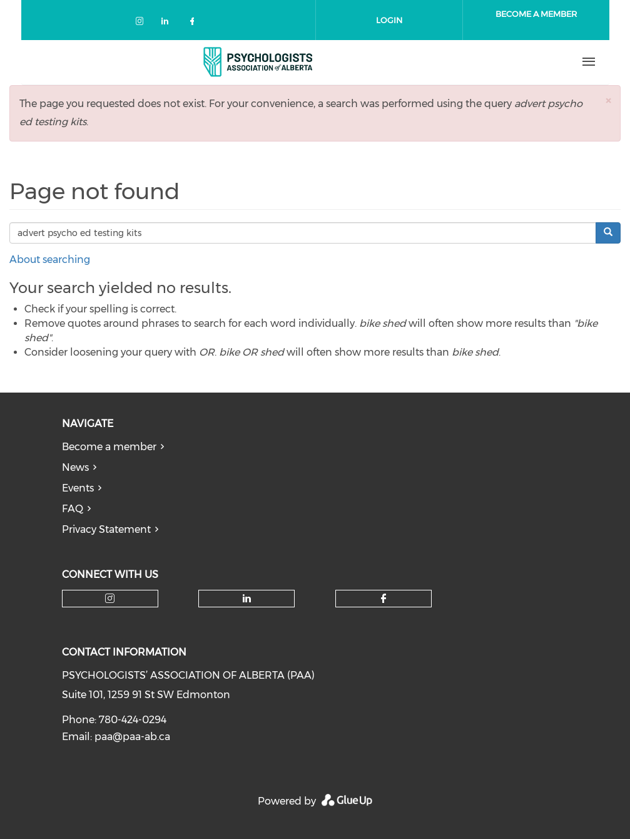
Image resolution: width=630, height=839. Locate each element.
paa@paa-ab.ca (132, 737)
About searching (49, 259)
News (75, 467)
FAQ (72, 509)
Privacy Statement (106, 529)
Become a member (109, 447)
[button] (608, 100)
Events (78, 488)
